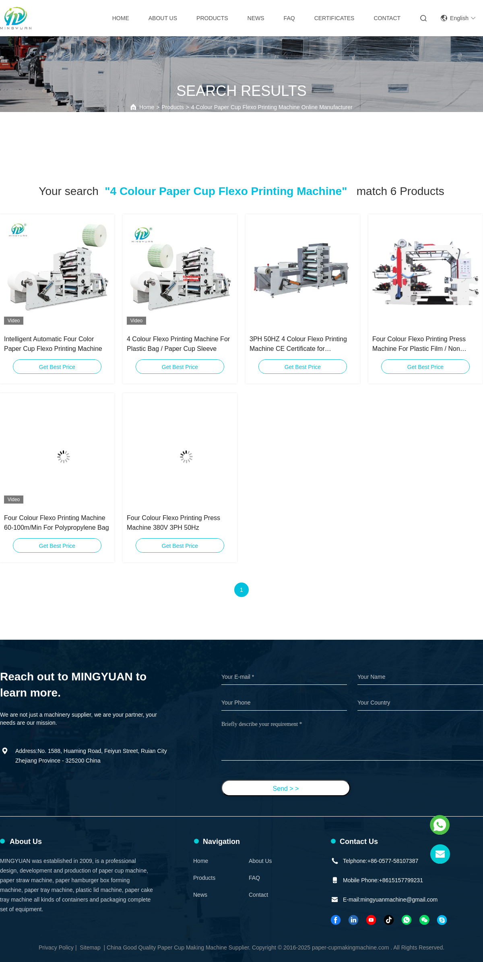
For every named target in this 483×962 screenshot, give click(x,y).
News (256, 18)
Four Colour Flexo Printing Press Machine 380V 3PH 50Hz (173, 522)
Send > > (286, 788)
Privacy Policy (56, 947)
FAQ (289, 18)
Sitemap (90, 947)
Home (120, 18)
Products (212, 18)
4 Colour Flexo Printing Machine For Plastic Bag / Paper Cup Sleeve (178, 344)
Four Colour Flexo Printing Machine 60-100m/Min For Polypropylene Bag (56, 522)
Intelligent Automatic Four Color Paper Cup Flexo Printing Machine (53, 344)
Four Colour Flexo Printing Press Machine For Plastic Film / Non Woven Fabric (419, 345)
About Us (163, 18)
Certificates (334, 18)
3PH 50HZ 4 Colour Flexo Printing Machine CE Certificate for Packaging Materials (298, 345)
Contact (387, 18)
